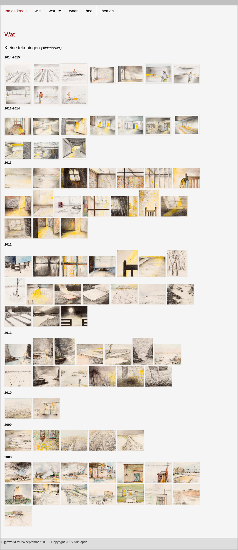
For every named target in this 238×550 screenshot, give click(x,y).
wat (52, 11)
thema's (107, 11)
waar (73, 11)
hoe (89, 11)
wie (38, 11)
